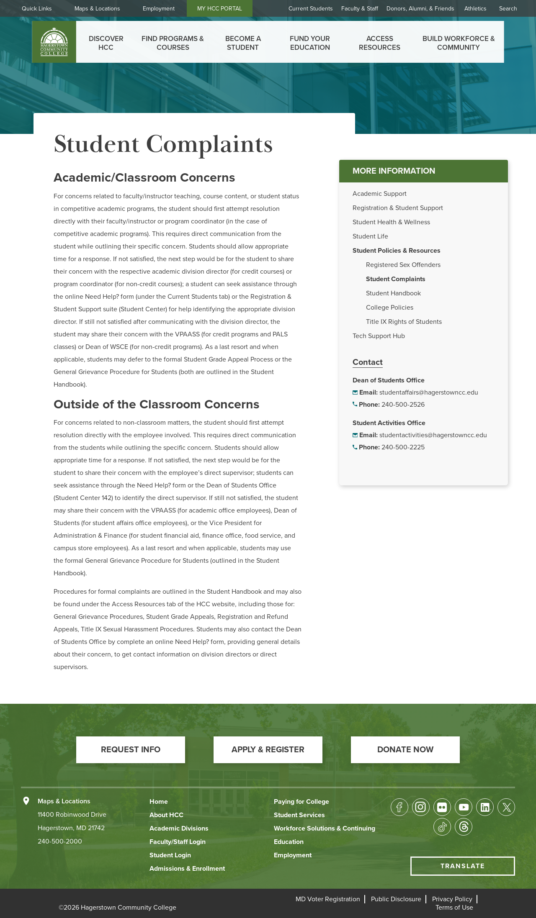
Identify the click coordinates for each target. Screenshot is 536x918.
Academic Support (380, 194)
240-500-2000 (60, 841)
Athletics (475, 8)
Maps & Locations (101, 8)
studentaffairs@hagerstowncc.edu (428, 392)
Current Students (311, 8)
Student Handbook (393, 293)
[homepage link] (54, 42)
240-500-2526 (403, 404)
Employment (162, 8)
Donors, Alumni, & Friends (420, 8)
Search (508, 8)
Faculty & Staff (359, 8)
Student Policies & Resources (397, 250)
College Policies (389, 307)
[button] (130, 749)
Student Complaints (395, 279)
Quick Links (40, 8)
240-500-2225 (403, 447)
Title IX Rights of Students (404, 322)
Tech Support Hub (379, 336)
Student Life (370, 236)
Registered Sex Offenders (403, 265)
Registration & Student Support (398, 208)
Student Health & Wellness (391, 222)
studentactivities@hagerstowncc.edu (433, 435)
